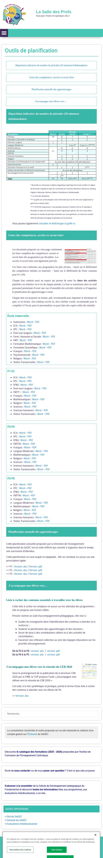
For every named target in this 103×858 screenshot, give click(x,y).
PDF (37, 322)
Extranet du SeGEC (17, 820)
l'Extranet (32, 734)
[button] (4, 33)
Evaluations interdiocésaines (22, 823)
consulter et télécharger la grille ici (57, 223)
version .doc (37, 651)
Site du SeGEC (14, 816)
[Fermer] (95, 848)
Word (30, 322)
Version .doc (20, 566)
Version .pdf (35, 566)
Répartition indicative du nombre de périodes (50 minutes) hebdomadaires (51, 65)
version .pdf (53, 651)
